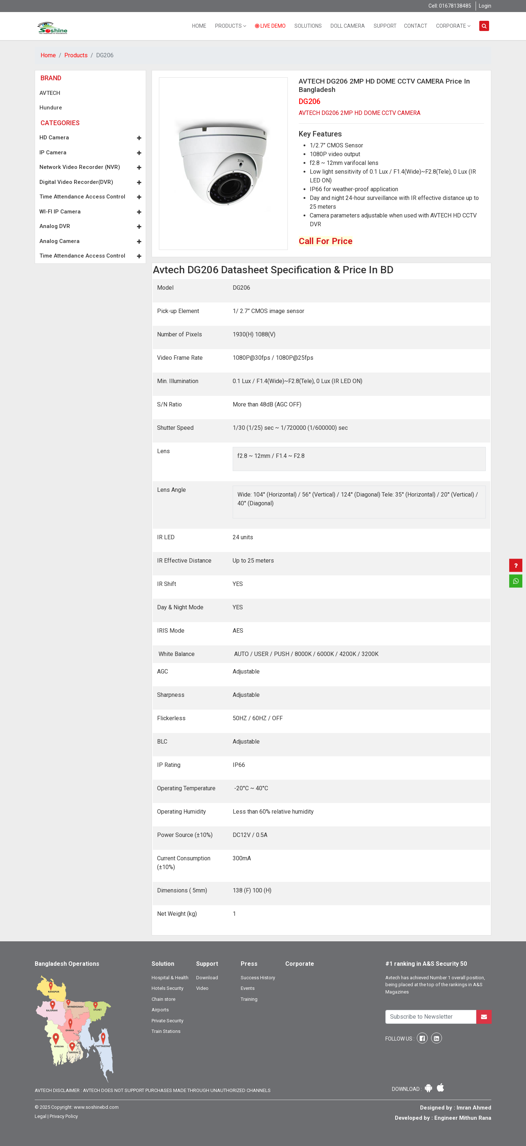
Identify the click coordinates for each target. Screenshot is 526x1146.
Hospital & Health (170, 977)
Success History (258, 977)
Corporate (453, 26)
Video (202, 988)
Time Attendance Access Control (90, 196)
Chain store (163, 999)
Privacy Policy (64, 1116)
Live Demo (270, 26)
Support (385, 26)
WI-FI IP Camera (90, 211)
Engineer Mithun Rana (462, 1118)
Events (248, 988)
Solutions (308, 26)
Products (230, 26)
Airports (160, 1009)
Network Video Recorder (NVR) (90, 167)
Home (199, 26)
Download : (407, 1089)
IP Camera (90, 152)
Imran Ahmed (474, 1107)
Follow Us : (400, 1039)
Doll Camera (348, 26)
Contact (415, 26)
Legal (40, 1116)
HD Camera (90, 137)
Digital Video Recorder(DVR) (90, 182)
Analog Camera (90, 241)
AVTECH (49, 93)
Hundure (50, 107)
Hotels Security (167, 988)
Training (249, 999)
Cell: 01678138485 (449, 6)
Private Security (167, 1020)
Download (207, 977)
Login (485, 6)
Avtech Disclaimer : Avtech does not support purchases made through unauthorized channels (153, 1090)
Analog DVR (90, 226)
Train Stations (166, 1031)
